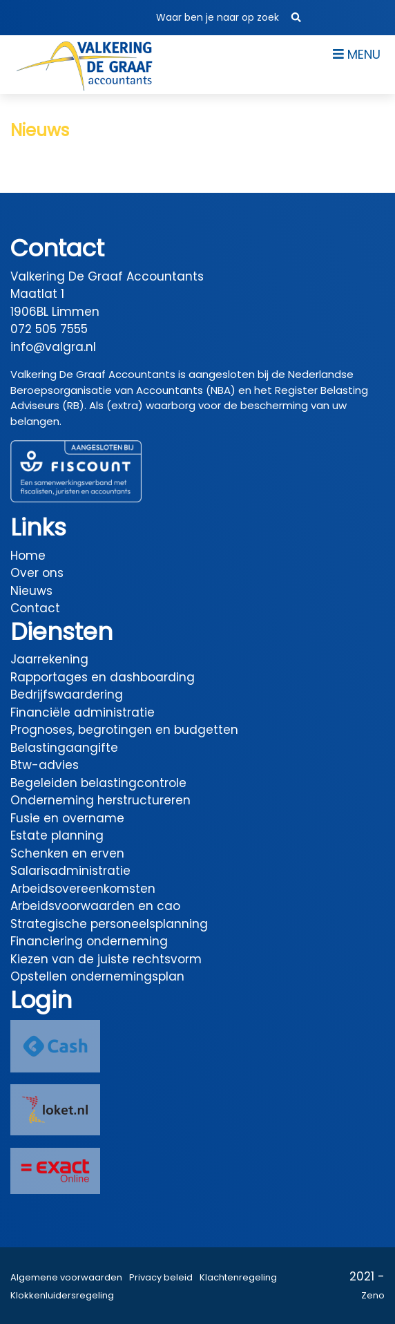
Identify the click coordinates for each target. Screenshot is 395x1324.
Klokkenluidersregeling (62, 1295)
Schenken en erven (67, 853)
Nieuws (31, 591)
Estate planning (57, 835)
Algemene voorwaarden (66, 1277)
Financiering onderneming (89, 941)
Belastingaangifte (64, 747)
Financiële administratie (82, 712)
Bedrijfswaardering (66, 694)
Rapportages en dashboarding (102, 677)
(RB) (73, 405)
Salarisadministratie (70, 870)
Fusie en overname (67, 818)
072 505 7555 (49, 329)
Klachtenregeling (238, 1277)
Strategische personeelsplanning (109, 924)
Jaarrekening (49, 659)
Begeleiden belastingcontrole (98, 783)
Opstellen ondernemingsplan (97, 976)
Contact (35, 608)
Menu (356, 54)
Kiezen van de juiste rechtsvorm (106, 959)
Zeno (373, 1295)
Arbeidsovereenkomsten (82, 888)
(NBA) (220, 390)
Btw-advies (44, 765)
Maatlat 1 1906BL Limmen (54, 302)
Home (28, 555)
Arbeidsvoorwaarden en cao (95, 906)
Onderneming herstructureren (100, 800)
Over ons (37, 573)
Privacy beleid (161, 1277)
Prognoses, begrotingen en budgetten (124, 729)
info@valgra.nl (53, 347)
